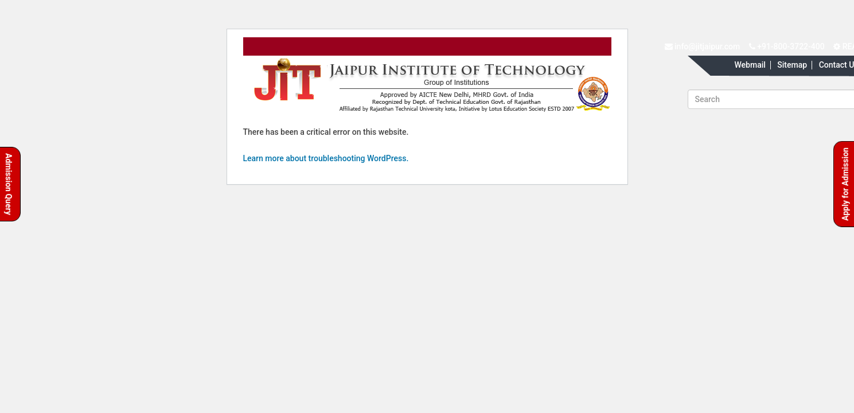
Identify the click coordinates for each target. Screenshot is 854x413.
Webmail (749, 64)
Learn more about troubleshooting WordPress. (326, 158)
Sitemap (792, 64)
